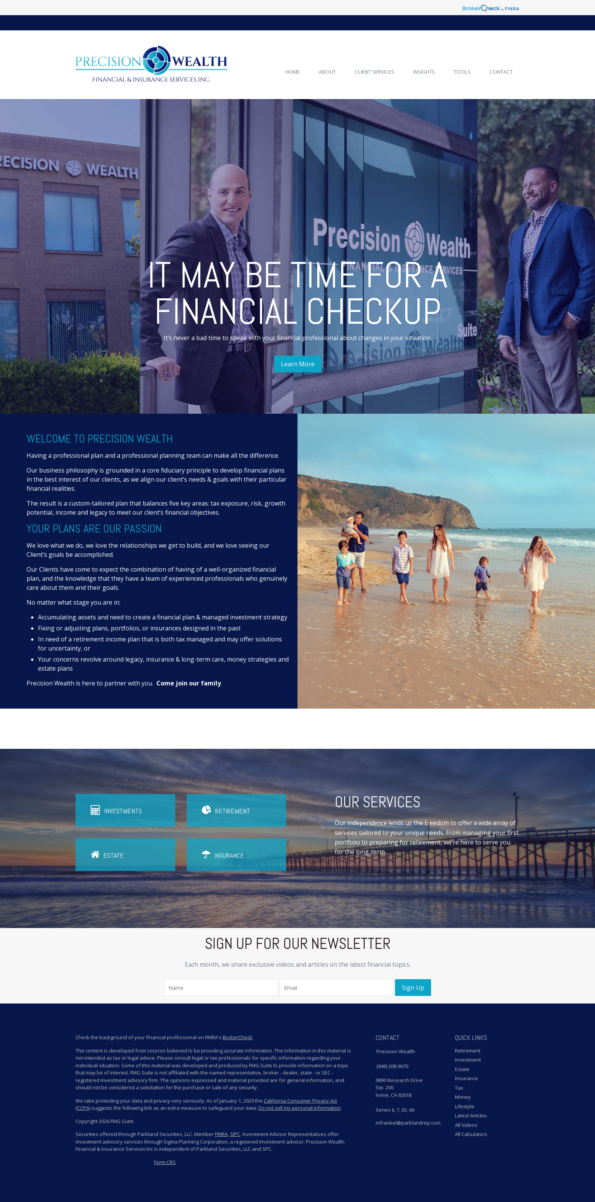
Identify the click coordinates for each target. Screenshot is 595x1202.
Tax (459, 1087)
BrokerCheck (237, 1037)
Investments (116, 810)
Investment (468, 1059)
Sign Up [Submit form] (413, 987)
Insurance (223, 854)
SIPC (235, 1134)
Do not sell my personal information (299, 1107)
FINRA (221, 1134)
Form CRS (165, 1162)
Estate (107, 854)
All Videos (466, 1125)
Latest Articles (471, 1115)
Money (463, 1096)
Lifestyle (464, 1106)
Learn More (298, 364)
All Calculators (471, 1134)
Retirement (226, 810)
